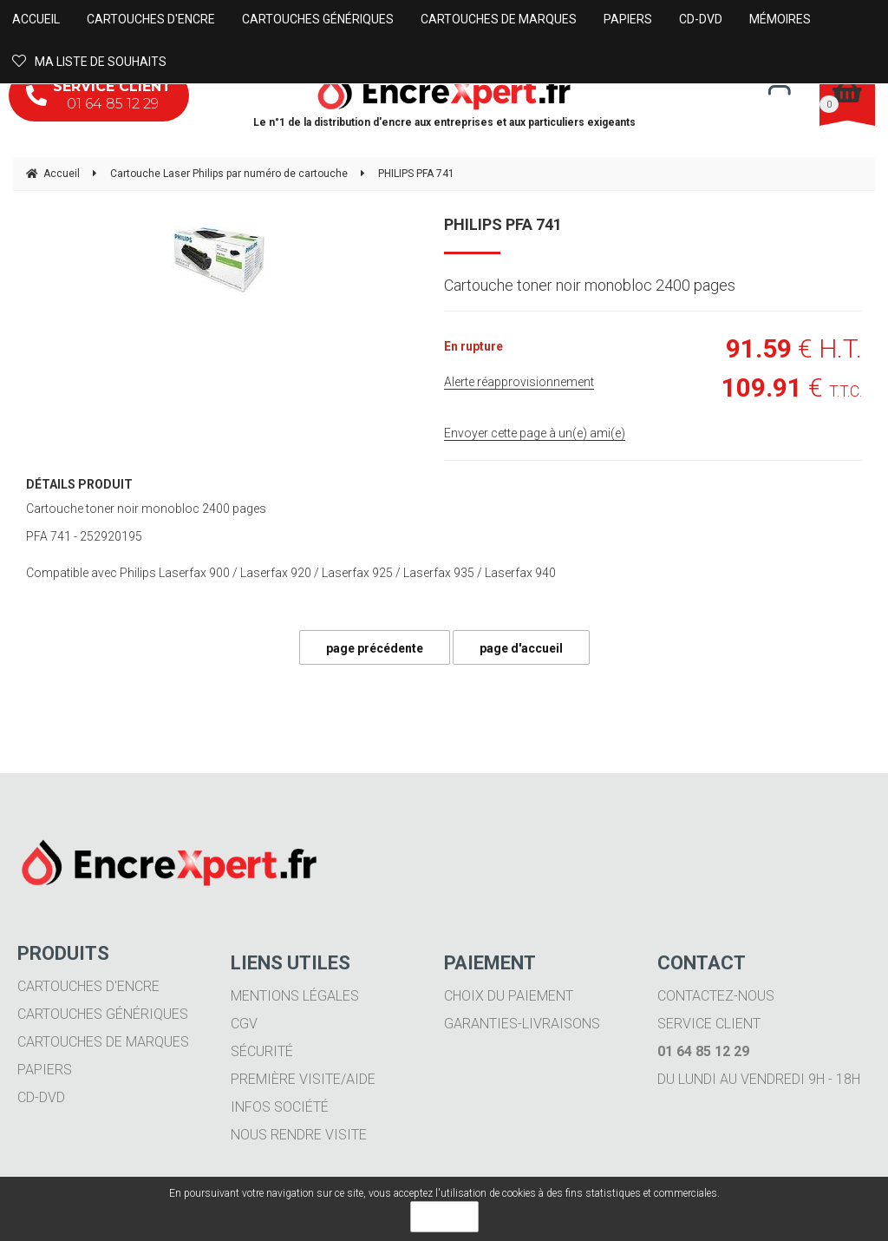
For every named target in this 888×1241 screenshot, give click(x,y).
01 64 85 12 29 (99, 95)
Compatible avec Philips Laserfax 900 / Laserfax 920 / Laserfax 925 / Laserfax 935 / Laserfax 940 (291, 573)
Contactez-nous (715, 996)
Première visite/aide (303, 1079)
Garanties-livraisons (522, 1023)
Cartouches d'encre (88, 986)
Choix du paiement (508, 996)
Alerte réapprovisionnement (519, 382)
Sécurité (262, 1051)
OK (444, 1217)
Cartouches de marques (103, 1042)
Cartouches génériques (102, 1014)
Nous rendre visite (299, 1134)
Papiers (44, 1069)
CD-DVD (41, 1097)
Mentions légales (295, 996)
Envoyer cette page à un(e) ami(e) (534, 433)
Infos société (280, 1107)
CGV (244, 1023)
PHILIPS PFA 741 (503, 224)
